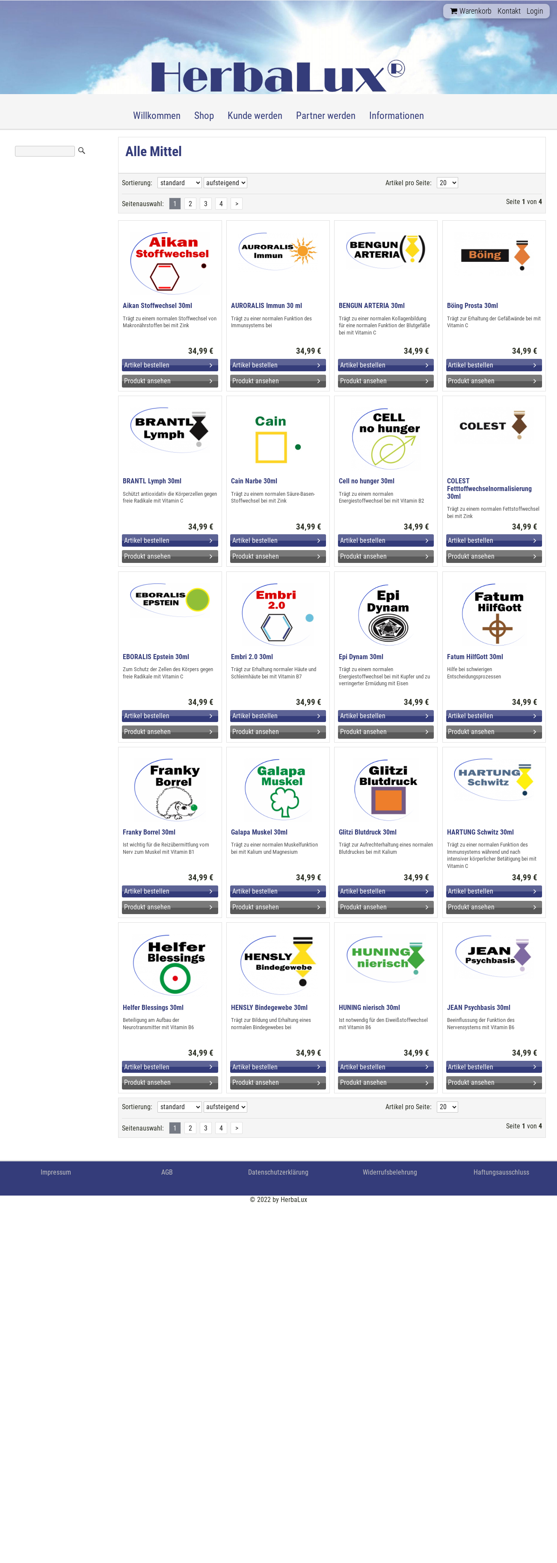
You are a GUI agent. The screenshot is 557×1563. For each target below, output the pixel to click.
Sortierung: (137, 183)
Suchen (81, 150)
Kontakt (509, 10)
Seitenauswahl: (143, 204)
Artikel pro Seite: (408, 183)
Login (535, 10)
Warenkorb (471, 10)
